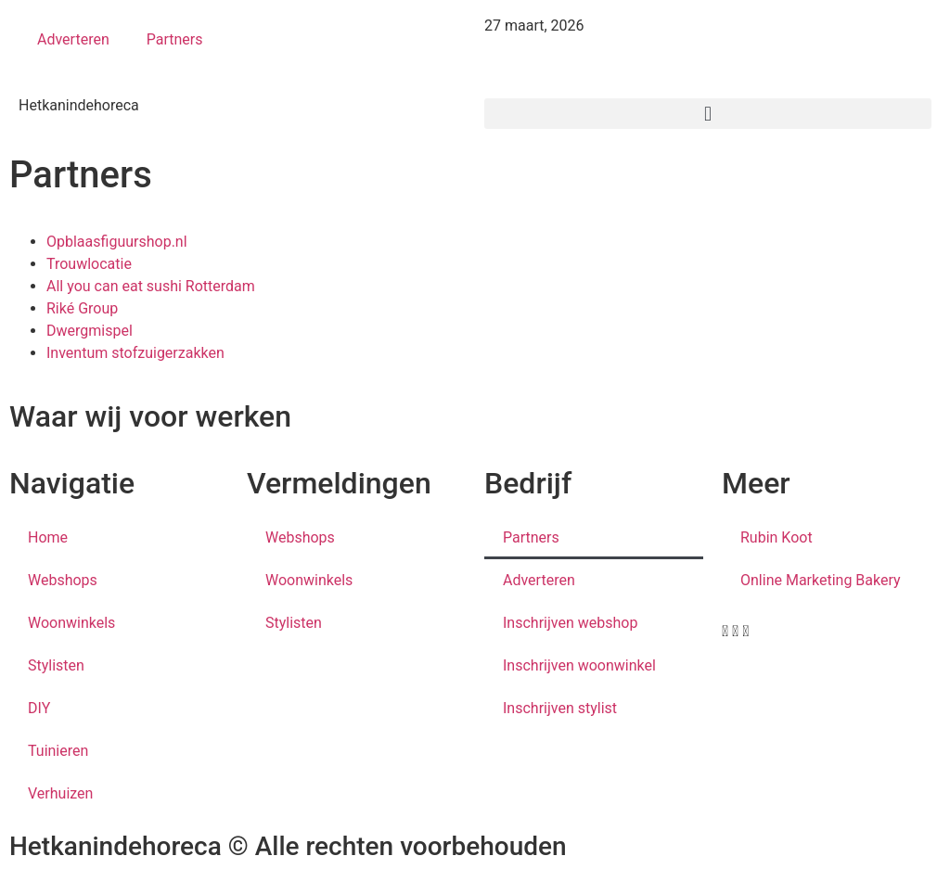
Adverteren (73, 39)
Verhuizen (60, 793)
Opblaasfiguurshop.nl (116, 241)
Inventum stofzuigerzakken (135, 353)
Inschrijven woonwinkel (579, 665)
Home (48, 537)
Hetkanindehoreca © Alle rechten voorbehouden (288, 846)
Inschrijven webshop (570, 623)
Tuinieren (58, 751)
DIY (39, 708)
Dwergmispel (89, 330)
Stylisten (56, 665)
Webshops (62, 580)
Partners (175, 39)
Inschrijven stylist (560, 708)
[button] (707, 113)
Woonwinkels (71, 623)
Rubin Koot (776, 537)
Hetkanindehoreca (79, 105)
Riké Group (82, 308)
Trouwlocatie (89, 264)
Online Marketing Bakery (820, 580)
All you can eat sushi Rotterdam (150, 286)
